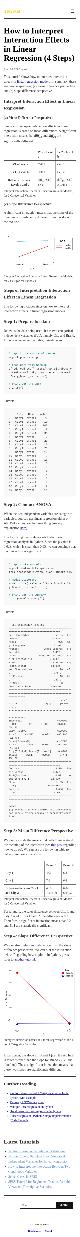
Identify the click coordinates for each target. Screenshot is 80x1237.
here (23, 528)
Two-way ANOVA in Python (27, 1102)
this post (57, 845)
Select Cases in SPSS (22, 1177)
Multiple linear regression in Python (31, 1106)
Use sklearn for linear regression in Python (35, 1111)
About (48, 1231)
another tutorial (24, 959)
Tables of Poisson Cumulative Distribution (37, 1151)
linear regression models (33, 81)
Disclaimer (34, 1231)
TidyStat (12, 11)
